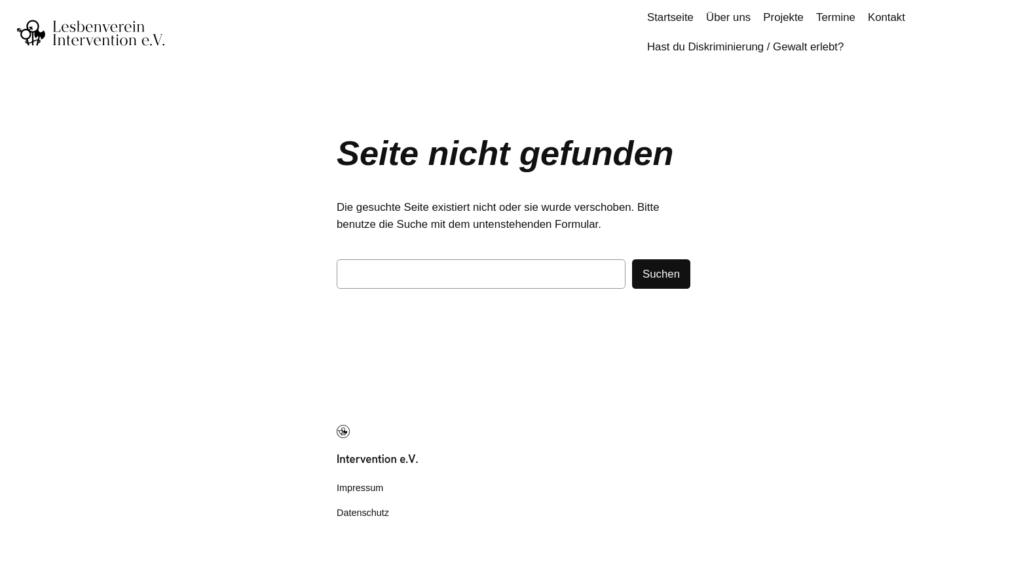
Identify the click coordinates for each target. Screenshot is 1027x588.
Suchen (661, 274)
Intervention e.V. (378, 459)
